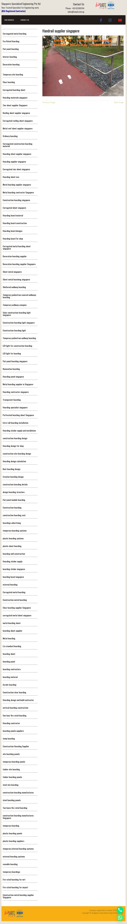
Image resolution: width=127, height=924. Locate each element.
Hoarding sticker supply (12, 561)
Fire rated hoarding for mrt (14, 879)
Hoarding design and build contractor (18, 700)
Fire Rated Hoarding (11, 41)
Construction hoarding (12, 507)
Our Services (9, 20)
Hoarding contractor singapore (16, 391)
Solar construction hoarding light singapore (17, 313)
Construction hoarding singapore (16, 200)
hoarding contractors (12, 669)
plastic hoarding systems (13, 538)
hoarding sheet (9, 653)
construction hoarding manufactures (18, 792)
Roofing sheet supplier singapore (16, 112)
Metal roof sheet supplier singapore (17, 128)
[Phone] (120, 910)
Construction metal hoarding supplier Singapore (18, 896)
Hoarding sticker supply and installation (19, 430)
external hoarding (10, 584)
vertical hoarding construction (15, 707)
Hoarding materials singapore (15, 97)
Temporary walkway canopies (15, 304)
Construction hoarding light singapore (19, 322)
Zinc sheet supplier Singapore (15, 105)
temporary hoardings (11, 871)
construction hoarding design (15, 438)
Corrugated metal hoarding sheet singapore (17, 247)
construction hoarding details (15, 484)
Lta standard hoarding (12, 646)
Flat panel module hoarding (14, 499)
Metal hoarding (9, 638)
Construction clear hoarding (14, 692)
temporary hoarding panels (14, 761)
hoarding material (10, 677)
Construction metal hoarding (15, 599)
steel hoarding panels (12, 800)
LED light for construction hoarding (17, 345)
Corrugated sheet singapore (14, 207)
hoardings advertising (12, 522)
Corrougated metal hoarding (14, 33)
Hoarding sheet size (11, 176)
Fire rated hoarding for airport (15, 887)
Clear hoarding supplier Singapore (17, 607)
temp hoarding (9, 738)
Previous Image (48, 102)
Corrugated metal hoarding (14, 592)
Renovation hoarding (11, 368)
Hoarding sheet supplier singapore (17, 153)
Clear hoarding (9, 82)
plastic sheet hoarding (12, 546)
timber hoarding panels (12, 777)
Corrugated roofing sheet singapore (18, 120)
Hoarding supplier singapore (14, 161)
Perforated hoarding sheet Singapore (18, 415)
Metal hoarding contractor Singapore (18, 192)
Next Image (119, 102)
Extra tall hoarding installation (15, 422)
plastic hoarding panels (12, 833)
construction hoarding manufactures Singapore (18, 816)
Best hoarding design (11, 469)
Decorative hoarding (11, 64)
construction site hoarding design (17, 453)
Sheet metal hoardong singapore (16, 279)
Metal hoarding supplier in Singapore (18, 384)
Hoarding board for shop (13, 238)
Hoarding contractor (11, 723)
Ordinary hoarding (10, 136)
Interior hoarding (10, 56)
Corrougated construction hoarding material (17, 145)
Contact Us (24, 20)
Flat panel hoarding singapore (15, 361)
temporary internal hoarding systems (18, 848)
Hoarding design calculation (14, 461)
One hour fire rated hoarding (14, 715)
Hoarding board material (13, 215)
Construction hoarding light (14, 330)
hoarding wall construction (14, 553)
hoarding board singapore (13, 576)
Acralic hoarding (9, 684)
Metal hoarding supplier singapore (17, 184)
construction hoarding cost (14, 515)
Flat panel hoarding (11, 49)
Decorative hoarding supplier (15, 256)
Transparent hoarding (12, 399)
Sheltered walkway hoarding (14, 287)
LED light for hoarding (12, 353)
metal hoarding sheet (12, 623)
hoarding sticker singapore (14, 569)
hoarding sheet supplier (12, 630)
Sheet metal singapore (12, 271)
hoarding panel (9, 661)
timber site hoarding (11, 769)
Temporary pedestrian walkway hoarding (19, 338)
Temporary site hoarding (13, 74)
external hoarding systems (14, 856)
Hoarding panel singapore (13, 376)
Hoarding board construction (15, 223)
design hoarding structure (14, 492)
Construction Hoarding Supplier (16, 746)
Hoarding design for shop (13, 445)
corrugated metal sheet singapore (17, 615)
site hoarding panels (11, 754)
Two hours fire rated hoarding (15, 807)
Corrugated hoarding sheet (14, 89)
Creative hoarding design (13, 476)
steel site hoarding (10, 784)
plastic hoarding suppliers (13, 841)
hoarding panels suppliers (13, 730)
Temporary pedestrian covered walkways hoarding (19, 296)
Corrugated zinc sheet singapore (16, 169)
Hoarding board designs (12, 230)
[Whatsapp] (120, 917)
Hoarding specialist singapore (15, 407)
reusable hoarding (10, 864)
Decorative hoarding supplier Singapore (19, 264)
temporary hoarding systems (15, 530)
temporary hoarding (11, 825)
